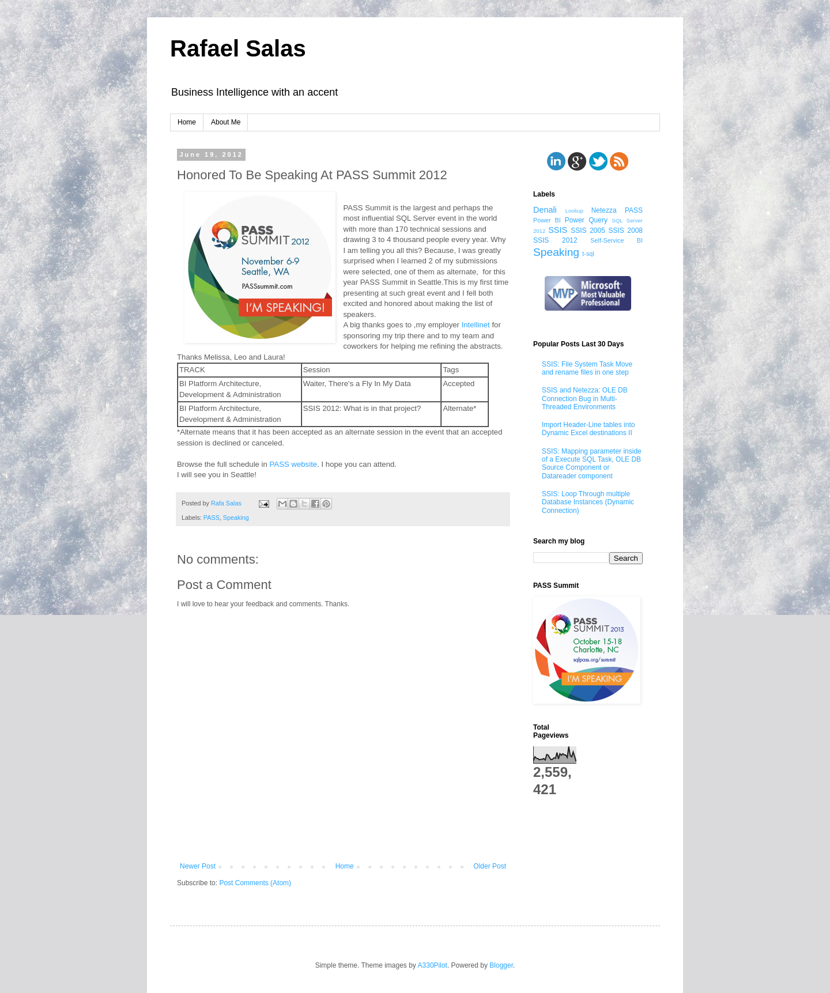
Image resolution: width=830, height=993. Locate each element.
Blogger (501, 965)
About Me (225, 122)
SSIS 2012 (555, 240)
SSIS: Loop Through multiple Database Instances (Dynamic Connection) (588, 502)
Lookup (574, 210)
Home (187, 122)
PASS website (294, 464)
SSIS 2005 (588, 230)
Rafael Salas (238, 48)
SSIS (557, 230)
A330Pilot (432, 965)
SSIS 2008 (625, 230)
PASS (211, 517)
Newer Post (198, 866)
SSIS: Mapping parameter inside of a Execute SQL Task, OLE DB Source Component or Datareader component (592, 463)
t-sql (588, 253)
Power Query (586, 220)
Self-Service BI (616, 240)
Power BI (547, 220)
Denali (545, 209)
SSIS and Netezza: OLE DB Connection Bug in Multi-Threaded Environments (585, 398)
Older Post (489, 866)
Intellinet (476, 324)
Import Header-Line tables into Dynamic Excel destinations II (588, 429)
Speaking (236, 517)
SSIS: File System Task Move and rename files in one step (587, 368)
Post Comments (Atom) (255, 883)
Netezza (604, 210)
